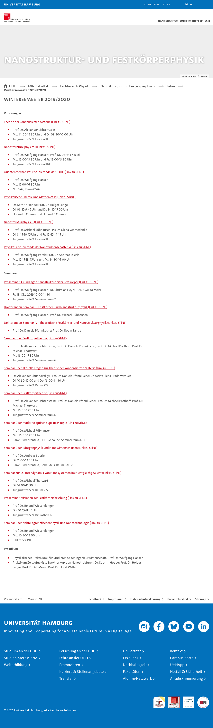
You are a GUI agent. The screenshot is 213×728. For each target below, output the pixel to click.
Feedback (95, 599)
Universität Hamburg (22, 4)
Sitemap (200, 599)
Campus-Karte (181, 657)
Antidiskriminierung (186, 678)
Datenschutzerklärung (145, 599)
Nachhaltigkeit (135, 664)
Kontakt (176, 651)
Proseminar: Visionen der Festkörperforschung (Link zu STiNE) (45, 498)
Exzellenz (130, 657)
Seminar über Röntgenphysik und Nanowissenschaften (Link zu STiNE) (50, 448)
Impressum (116, 599)
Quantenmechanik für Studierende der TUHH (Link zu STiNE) (44, 172)
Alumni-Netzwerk (137, 678)
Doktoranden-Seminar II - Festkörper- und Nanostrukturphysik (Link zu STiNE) (55, 307)
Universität (132, 651)
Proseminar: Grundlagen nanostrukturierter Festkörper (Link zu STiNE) (51, 282)
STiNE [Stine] (166, 4)
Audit (171, 699)
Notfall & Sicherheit (186, 671)
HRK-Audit (186, 701)
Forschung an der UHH (77, 651)
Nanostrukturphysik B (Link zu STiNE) (28, 222)
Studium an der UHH (21, 651)
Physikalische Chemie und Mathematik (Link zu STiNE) (40, 197)
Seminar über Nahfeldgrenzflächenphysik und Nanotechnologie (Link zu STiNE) (56, 523)
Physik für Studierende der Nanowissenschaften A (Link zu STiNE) (47, 247)
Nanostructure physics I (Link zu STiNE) (29, 147)
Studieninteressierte (20, 657)
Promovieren (69, 664)
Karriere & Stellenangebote (81, 671)
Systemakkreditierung (203, 699)
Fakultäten (131, 671)
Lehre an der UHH (73, 657)
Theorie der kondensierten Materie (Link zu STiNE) (37, 122)
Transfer (66, 678)
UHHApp (177, 664)
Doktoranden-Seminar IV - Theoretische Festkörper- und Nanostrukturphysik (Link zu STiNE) (65, 323)
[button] (187, 4)
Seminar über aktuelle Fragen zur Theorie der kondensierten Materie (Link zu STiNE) (59, 368)
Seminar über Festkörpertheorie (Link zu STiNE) (35, 338)
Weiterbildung (15, 664)
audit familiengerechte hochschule (159, 702)
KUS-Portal (151, 4)
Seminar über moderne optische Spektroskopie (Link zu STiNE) (45, 423)
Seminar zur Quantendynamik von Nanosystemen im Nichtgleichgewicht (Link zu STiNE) (62, 473)
